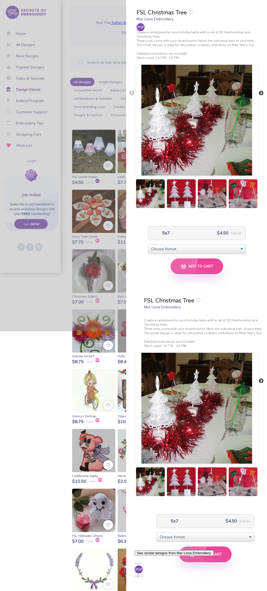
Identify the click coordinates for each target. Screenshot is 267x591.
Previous (131, 93)
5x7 (165, 233)
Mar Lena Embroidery (155, 19)
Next (261, 93)
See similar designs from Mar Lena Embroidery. (174, 553)
